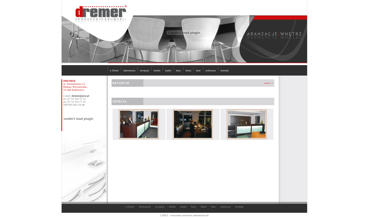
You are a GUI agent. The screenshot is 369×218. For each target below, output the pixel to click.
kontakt (225, 70)
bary (178, 70)
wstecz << (268, 83)
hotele (157, 70)
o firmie (114, 70)
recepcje (144, 70)
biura (188, 70)
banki (168, 70)
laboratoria (129, 70)
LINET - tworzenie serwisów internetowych (184, 215)
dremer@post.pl (80, 95)
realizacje (210, 70)
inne (198, 70)
